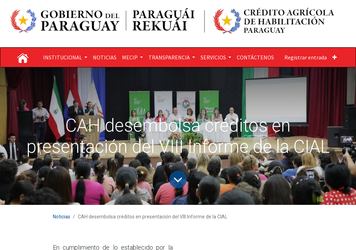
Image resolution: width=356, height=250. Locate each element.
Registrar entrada (305, 57)
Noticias (61, 216)
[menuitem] (104, 57)
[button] (335, 57)
